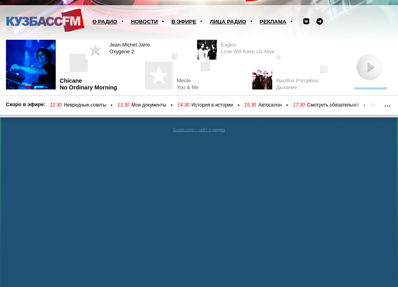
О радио (104, 22)
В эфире (184, 22)
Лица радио (228, 22)
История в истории (212, 105)
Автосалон (270, 105)
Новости (144, 22)
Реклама (273, 22)
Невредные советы (85, 105)
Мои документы (148, 105)
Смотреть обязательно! (333, 105)
